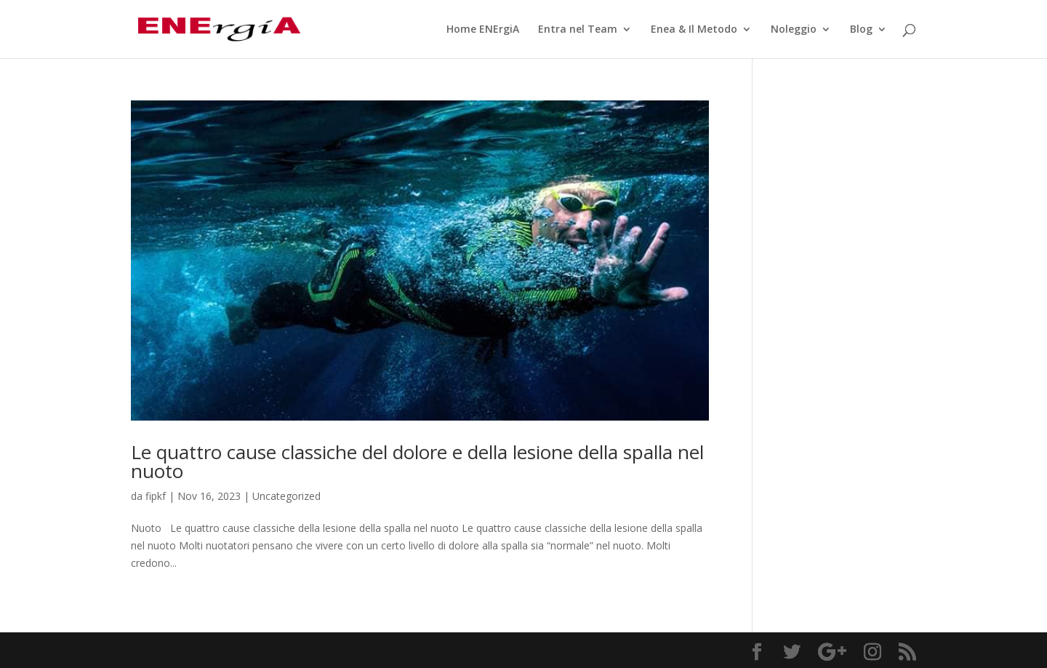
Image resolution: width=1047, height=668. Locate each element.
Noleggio (794, 30)
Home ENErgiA (482, 30)
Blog (861, 30)
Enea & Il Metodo (694, 30)
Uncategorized (286, 496)
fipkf (155, 496)
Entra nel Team (577, 30)
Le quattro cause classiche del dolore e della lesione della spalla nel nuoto (417, 461)
